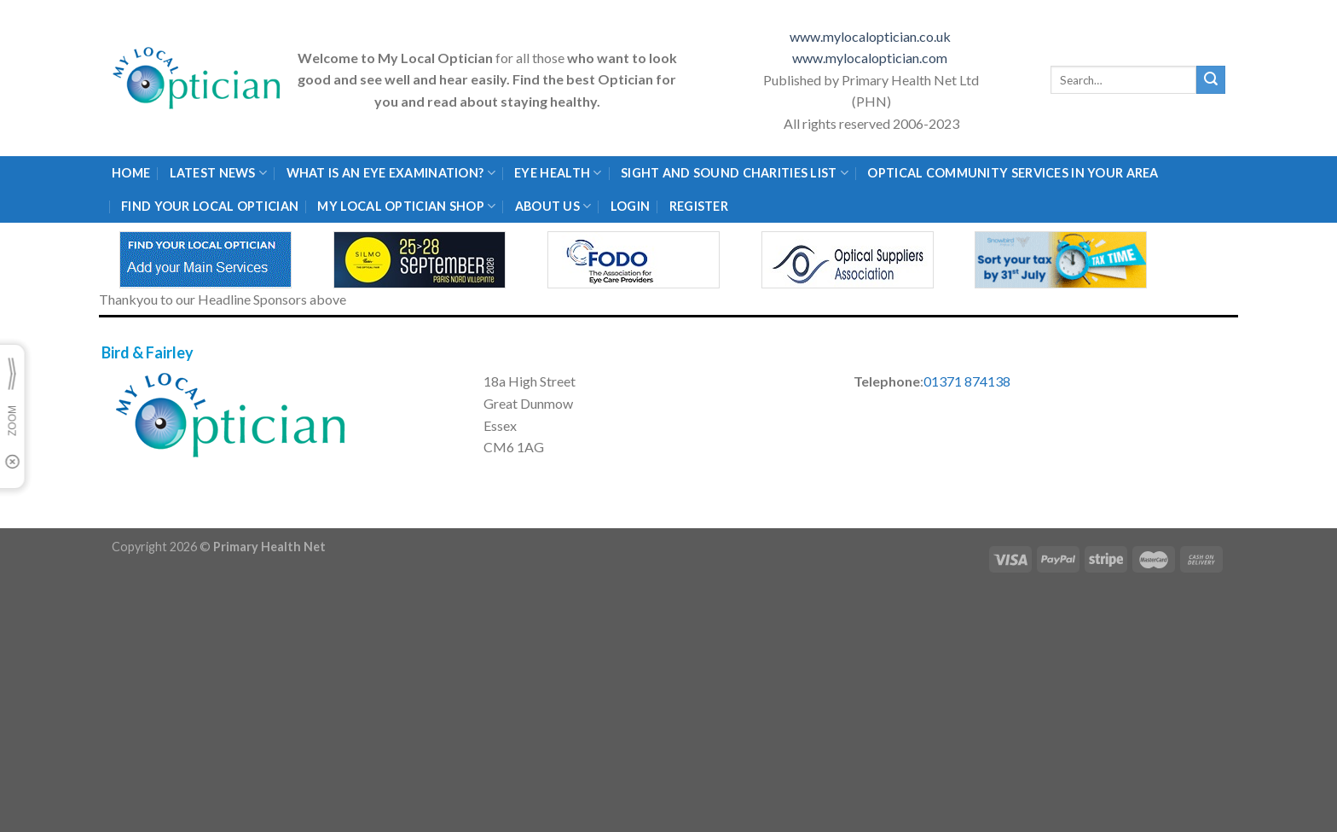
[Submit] (1210, 80)
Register (698, 206)
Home (131, 173)
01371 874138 (966, 381)
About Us (553, 206)
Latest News (219, 173)
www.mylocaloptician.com (871, 57)
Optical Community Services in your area (1012, 173)
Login (630, 206)
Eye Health (557, 173)
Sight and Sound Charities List (734, 173)
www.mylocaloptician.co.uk (871, 36)
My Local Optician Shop (406, 206)
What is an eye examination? (390, 173)
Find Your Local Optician (209, 206)
